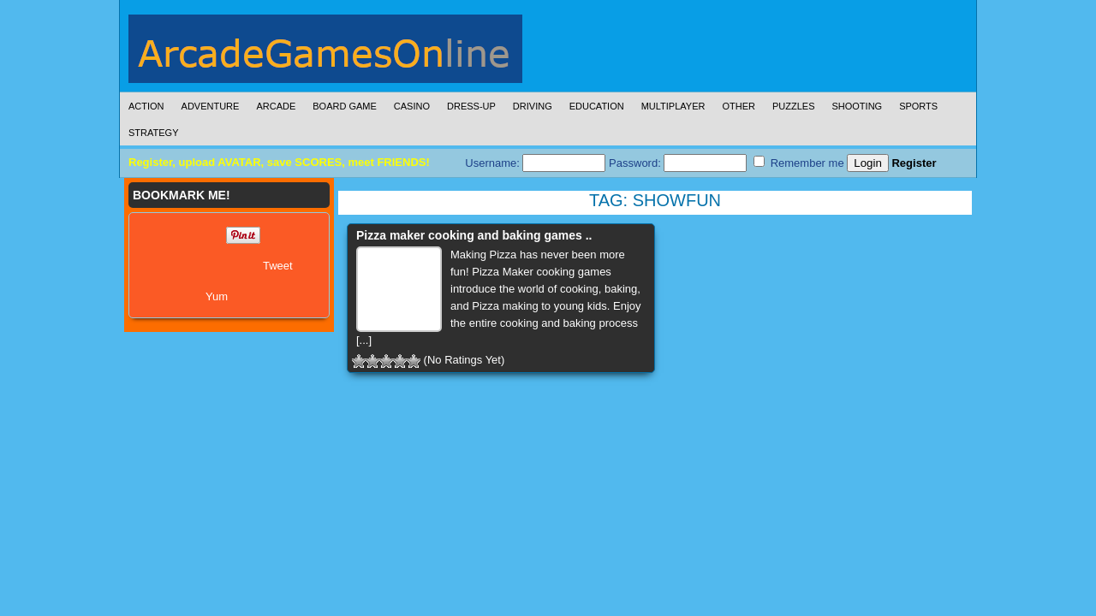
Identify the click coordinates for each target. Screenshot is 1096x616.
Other (738, 106)
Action (146, 106)
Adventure (211, 106)
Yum (217, 296)
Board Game (345, 106)
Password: (678, 163)
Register (913, 163)
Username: (535, 163)
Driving (532, 106)
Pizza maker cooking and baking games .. (474, 235)
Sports (918, 106)
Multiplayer (673, 106)
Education (596, 106)
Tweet (278, 265)
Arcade (275, 106)
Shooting (856, 106)
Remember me (799, 162)
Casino (412, 106)
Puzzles (793, 106)
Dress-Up (471, 106)
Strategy (153, 132)
